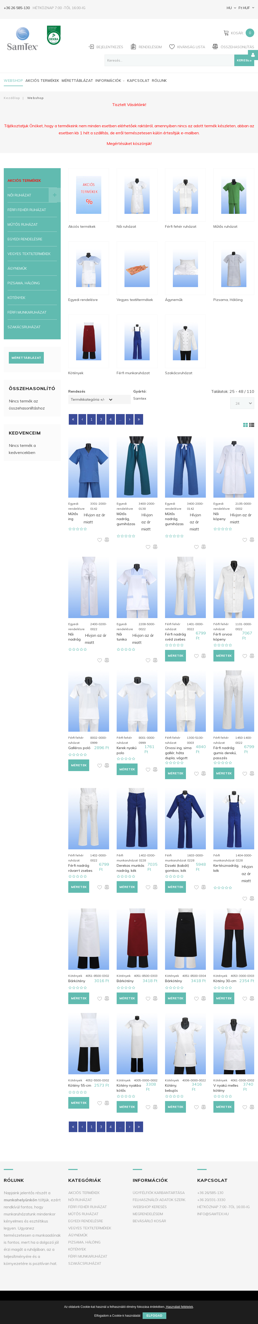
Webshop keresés (150, 1207)
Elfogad (154, 1315)
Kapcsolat (138, 80)
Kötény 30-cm (224, 981)
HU (229, 8)
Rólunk (159, 80)
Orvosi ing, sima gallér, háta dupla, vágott (178, 753)
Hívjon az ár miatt (94, 518)
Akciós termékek (42, 80)
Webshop (13, 80)
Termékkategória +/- (88, 399)
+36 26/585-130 (210, 1192)
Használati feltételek (179, 1307)
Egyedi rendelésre (25, 239)
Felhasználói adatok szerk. (159, 1200)
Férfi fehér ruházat (27, 210)
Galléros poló (79, 748)
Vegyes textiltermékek (29, 253)
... (120, 419)
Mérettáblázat (77, 80)
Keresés (244, 60)
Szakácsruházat (24, 327)
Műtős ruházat (23, 224)
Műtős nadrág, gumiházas (126, 519)
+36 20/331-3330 (211, 1200)
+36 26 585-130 (17, 8)
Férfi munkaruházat (27, 312)
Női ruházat (19, 195)
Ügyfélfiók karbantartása (159, 1192)
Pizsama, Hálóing (24, 283)
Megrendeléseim (148, 1214)
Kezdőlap (12, 98)
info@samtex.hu (213, 1214)
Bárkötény (76, 981)
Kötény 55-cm (79, 1085)
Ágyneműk (17, 268)
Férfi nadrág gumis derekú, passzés (225, 753)
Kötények (16, 297)
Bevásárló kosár (149, 1221)
